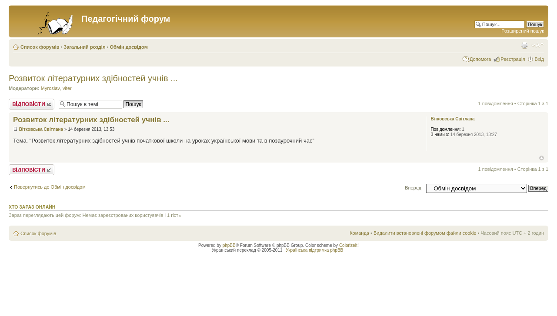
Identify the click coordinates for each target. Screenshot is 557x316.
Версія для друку (524, 45)
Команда (359, 233)
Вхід (539, 59)
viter (67, 88)
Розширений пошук (522, 30)
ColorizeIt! (349, 245)
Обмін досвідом (129, 47)
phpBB (229, 245)
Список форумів (39, 47)
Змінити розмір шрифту (537, 45)
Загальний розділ (84, 47)
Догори (541, 158)
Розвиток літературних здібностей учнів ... (93, 78)
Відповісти (31, 104)
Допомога (480, 59)
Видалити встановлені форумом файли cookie (425, 233)
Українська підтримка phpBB (314, 250)
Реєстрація (512, 59)
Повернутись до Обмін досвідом (50, 187)
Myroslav (50, 88)
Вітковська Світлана (41, 129)
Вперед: (414, 187)
